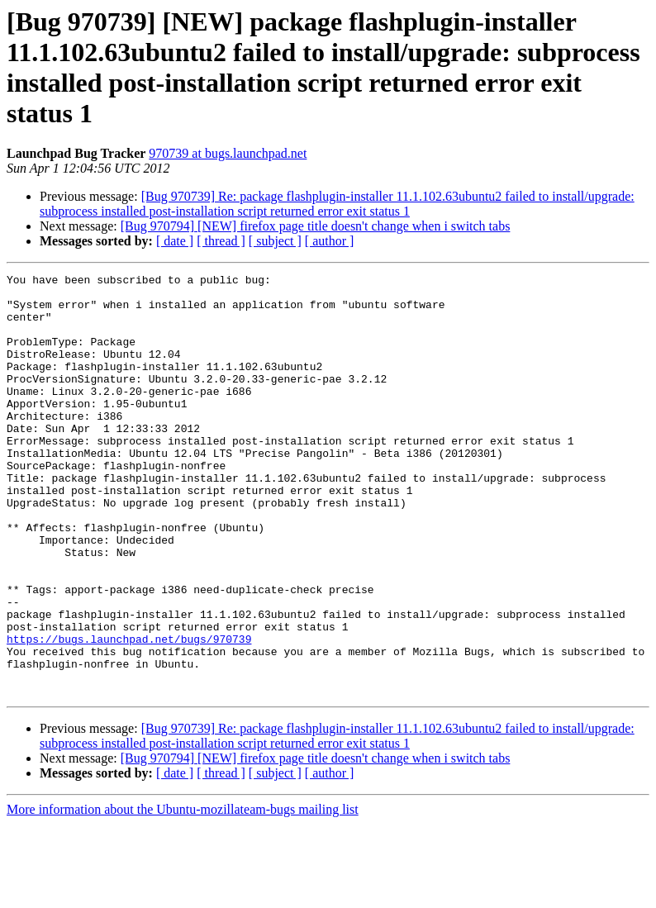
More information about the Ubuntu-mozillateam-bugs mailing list (183, 894)
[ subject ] (275, 241)
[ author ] (329, 241)
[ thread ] (221, 241)
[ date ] (174, 241)
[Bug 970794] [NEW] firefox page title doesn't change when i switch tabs (316, 226)
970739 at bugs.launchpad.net (228, 153)
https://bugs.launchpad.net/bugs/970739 (129, 713)
